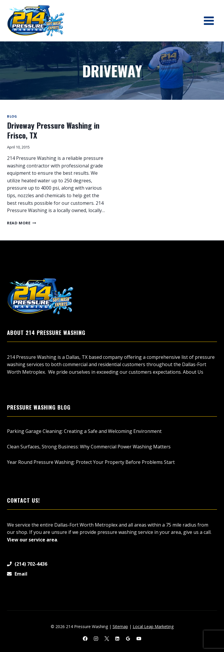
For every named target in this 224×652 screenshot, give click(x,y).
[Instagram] (96, 638)
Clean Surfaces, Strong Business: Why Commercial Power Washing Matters (89, 446)
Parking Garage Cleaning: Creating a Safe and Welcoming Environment (84, 431)
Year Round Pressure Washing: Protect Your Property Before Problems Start (91, 462)
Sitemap (120, 626)
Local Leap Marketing (153, 626)
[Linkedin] (117, 638)
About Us (193, 372)
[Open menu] (208, 20)
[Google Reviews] (128, 638)
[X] (106, 638)
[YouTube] (139, 638)
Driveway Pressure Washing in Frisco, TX (53, 130)
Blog (12, 116)
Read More (21, 223)
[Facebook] (85, 638)
